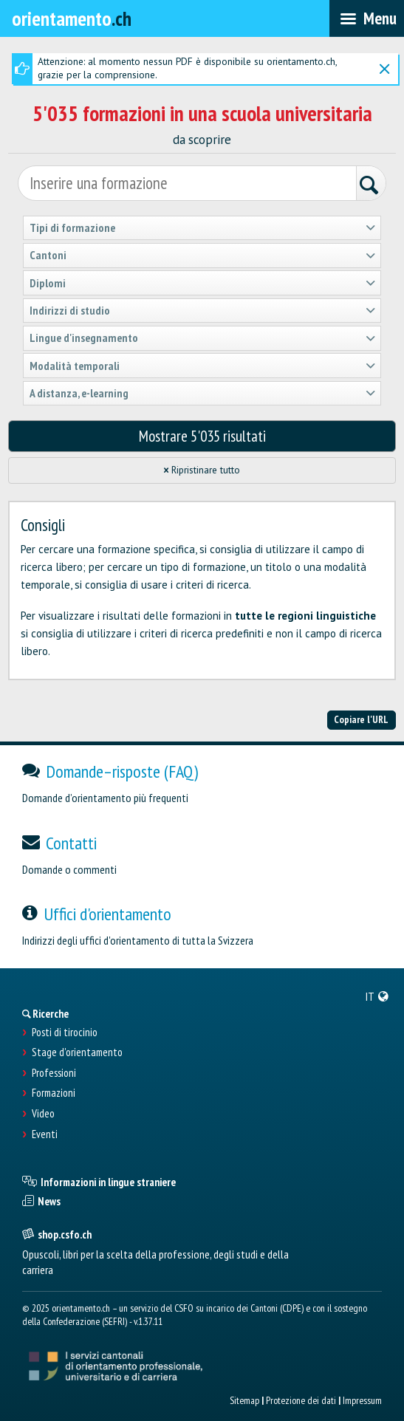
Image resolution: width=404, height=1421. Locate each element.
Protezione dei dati (301, 1400)
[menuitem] (377, 996)
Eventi (45, 1134)
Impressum (362, 1400)
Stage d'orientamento (77, 1052)
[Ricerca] (371, 185)
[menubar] (366, 18)
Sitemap (244, 1400)
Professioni (54, 1073)
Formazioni (53, 1093)
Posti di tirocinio (64, 1032)
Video (43, 1113)
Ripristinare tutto (202, 470)
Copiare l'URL (361, 719)
